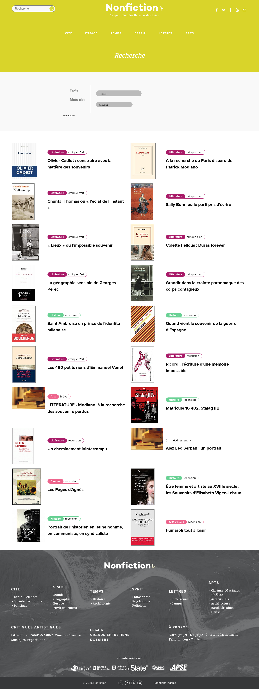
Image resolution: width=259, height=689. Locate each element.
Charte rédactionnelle (222, 635)
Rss (237, 10)
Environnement (65, 608)
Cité (68, 33)
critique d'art (76, 152)
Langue (177, 603)
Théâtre (217, 595)
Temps (116, 33)
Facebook (121, 683)
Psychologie (141, 601)
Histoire (56, 315)
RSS (133, 683)
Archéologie (102, 603)
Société (19, 601)
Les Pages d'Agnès (65, 489)
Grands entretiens (110, 635)
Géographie (62, 599)
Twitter (127, 683)
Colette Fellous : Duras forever (195, 245)
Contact (197, 639)
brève (63, 396)
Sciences (31, 597)
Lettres (165, 33)
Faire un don (178, 639)
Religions (139, 606)
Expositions (36, 640)
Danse (216, 612)
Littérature (57, 152)
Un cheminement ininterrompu (77, 449)
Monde (58, 595)
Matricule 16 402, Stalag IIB (192, 408)
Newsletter (244, 10)
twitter (223, 10)
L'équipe (196, 635)
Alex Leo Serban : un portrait (193, 448)
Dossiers (99, 640)
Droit (18, 597)
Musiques (232, 590)
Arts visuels (176, 522)
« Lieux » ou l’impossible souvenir (80, 245)
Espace (91, 33)
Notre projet (178, 635)
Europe (58, 603)
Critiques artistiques (36, 627)
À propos (178, 627)
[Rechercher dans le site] (33, 8)
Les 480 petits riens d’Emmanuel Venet (85, 367)
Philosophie (141, 597)
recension (71, 315)
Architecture (220, 603)
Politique (20, 606)
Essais (96, 630)
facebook (216, 10)
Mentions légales (165, 683)
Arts (190, 33)
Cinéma (56, 481)
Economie (34, 601)
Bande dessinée (222, 608)
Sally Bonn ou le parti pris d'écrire (198, 204)
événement (180, 440)
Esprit (140, 33)
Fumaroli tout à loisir (186, 530)
